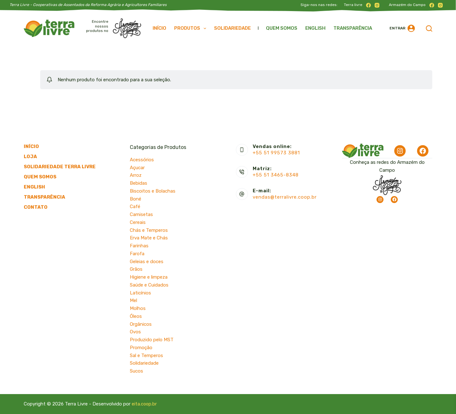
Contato (36, 207)
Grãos (136, 269)
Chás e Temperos (149, 230)
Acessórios (142, 160)
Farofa (137, 253)
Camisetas (141, 214)
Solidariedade (232, 28)
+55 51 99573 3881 (276, 153)
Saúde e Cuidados (149, 285)
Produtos (191, 28)
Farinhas (139, 246)
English (315, 28)
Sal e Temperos (146, 355)
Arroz (136, 175)
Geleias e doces (146, 261)
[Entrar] (402, 28)
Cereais (138, 222)
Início (159, 28)
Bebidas (138, 183)
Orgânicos (141, 324)
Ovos (135, 332)
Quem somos (281, 28)
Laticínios (140, 293)
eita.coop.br (144, 404)
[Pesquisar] (429, 28)
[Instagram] (377, 5)
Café (135, 206)
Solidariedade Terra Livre (60, 167)
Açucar (137, 167)
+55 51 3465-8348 (276, 175)
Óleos (136, 316)
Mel (133, 300)
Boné (135, 199)
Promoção (141, 347)
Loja (30, 156)
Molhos (138, 308)
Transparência (352, 28)
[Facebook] (368, 5)
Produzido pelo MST (152, 340)
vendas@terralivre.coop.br (285, 197)
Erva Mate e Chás (149, 238)
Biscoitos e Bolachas (152, 191)
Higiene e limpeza (149, 277)
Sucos (136, 371)
